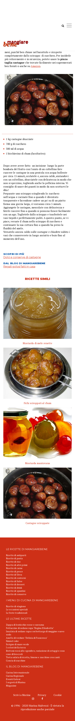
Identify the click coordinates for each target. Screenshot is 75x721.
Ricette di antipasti (16, 555)
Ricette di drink (14, 587)
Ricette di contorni (16, 577)
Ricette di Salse (14, 581)
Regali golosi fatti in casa (19, 266)
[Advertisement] (37, 21)
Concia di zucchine (15, 660)
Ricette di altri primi (16, 565)
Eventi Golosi (13, 679)
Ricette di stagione (16, 606)
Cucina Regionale (15, 675)
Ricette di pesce (14, 571)
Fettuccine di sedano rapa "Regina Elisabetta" (30, 628)
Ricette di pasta (14, 558)
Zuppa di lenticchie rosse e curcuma (25, 624)
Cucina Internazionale (17, 672)
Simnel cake (12, 641)
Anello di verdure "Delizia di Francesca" (27, 637)
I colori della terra (16, 647)
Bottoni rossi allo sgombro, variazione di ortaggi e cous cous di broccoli (35, 652)
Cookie (58, 695)
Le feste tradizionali (16, 612)
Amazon (35, 66)
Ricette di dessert (15, 584)
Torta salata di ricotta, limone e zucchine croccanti (33, 657)
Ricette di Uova (14, 574)
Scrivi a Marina (21, 695)
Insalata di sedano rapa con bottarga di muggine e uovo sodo (35, 633)
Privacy (42, 695)
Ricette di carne (14, 568)
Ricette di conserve (16, 594)
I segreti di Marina (15, 682)
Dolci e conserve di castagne (22, 257)
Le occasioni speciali (17, 609)
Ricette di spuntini (15, 590)
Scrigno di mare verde (17, 644)
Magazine (11, 685)
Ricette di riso (13, 561)
